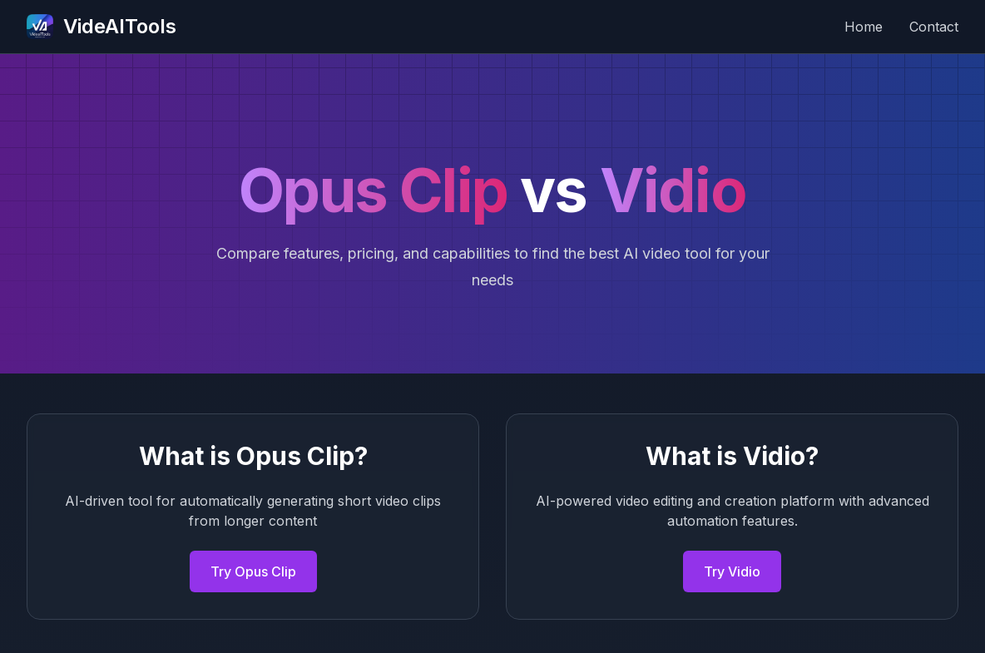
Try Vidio (732, 571)
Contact (933, 26)
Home (863, 26)
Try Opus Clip (253, 571)
